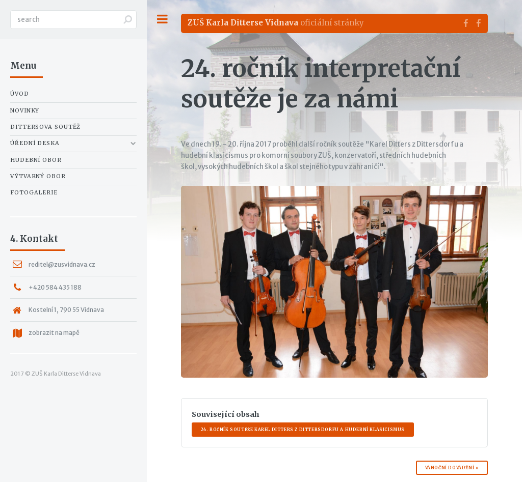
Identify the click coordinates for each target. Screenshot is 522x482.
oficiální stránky (276, 22)
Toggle (162, 19)
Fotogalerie (34, 192)
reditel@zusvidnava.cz (62, 264)
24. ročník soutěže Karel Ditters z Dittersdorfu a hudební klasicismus (303, 429)
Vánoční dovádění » (452, 467)
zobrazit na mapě (54, 332)
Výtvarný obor (38, 176)
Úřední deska (35, 143)
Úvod (19, 93)
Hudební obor (36, 159)
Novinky (24, 110)
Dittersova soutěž (45, 126)
